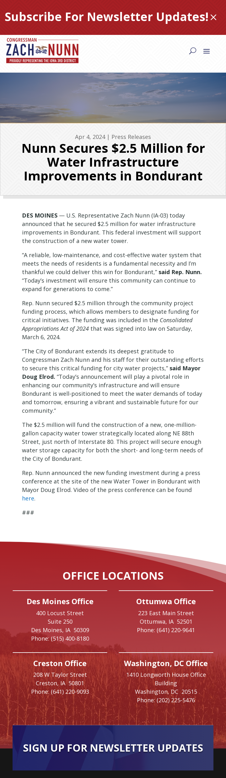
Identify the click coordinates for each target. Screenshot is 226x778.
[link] (42, 50)
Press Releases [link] (131, 137)
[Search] (192, 51)
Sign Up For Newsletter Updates (113, 747)
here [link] (28, 498)
